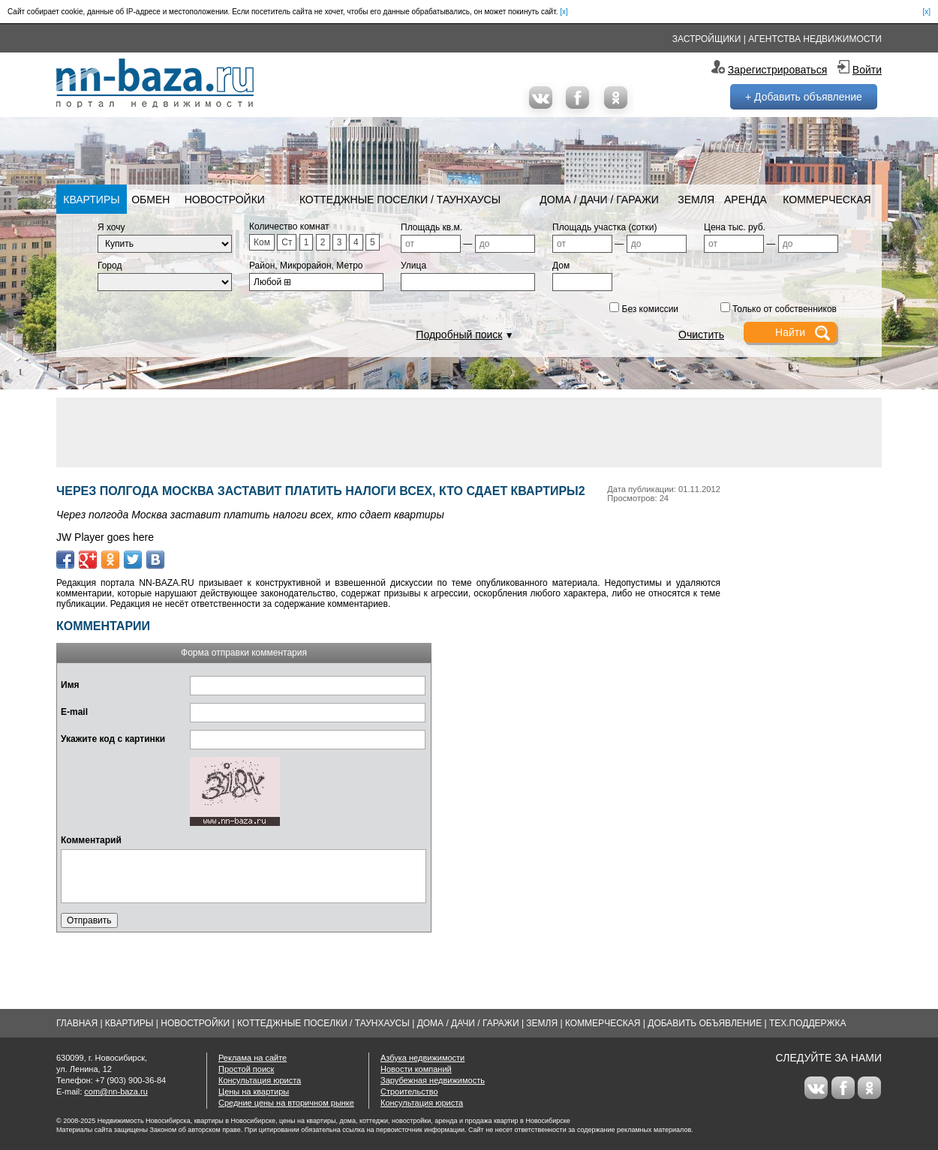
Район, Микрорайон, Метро (306, 265)
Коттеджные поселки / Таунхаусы (400, 200)
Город (110, 265)
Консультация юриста (259, 1080)
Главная (77, 1023)
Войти (867, 70)
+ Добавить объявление (803, 97)
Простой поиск (246, 1068)
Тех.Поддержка (807, 1023)
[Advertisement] (469, 431)
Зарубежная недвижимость (432, 1080)
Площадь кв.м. (431, 227)
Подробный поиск (459, 335)
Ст (286, 242)
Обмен (150, 200)
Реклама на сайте (252, 1057)
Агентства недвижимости (815, 39)
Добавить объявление (705, 1023)
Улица (413, 265)
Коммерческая (826, 200)
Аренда (745, 200)
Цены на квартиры (253, 1091)
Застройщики (706, 39)
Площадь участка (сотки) (604, 227)
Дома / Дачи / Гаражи (599, 200)
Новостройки (225, 200)
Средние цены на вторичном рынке (286, 1102)
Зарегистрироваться (777, 70)
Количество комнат (289, 226)
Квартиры (91, 200)
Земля (696, 200)
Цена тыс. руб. (734, 227)
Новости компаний (416, 1068)
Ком (262, 242)
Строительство (409, 1091)
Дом (561, 265)
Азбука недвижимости (422, 1057)
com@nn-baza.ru (116, 1091)
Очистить (701, 335)
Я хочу (111, 227)
